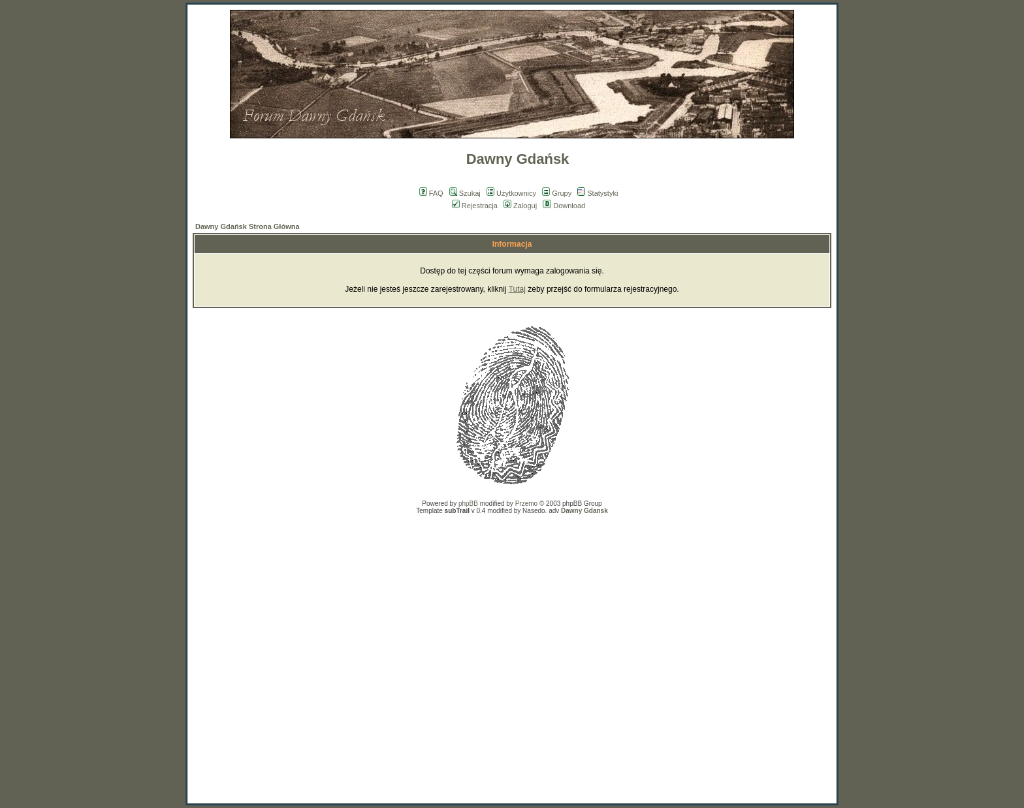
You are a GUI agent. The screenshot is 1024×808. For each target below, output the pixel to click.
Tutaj (517, 289)
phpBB (468, 503)
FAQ (431, 193)
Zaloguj (520, 206)
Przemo (526, 503)
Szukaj (465, 193)
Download (564, 206)
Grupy (556, 193)
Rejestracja (475, 206)
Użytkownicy (511, 193)
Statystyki (597, 193)
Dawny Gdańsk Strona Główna (247, 226)
